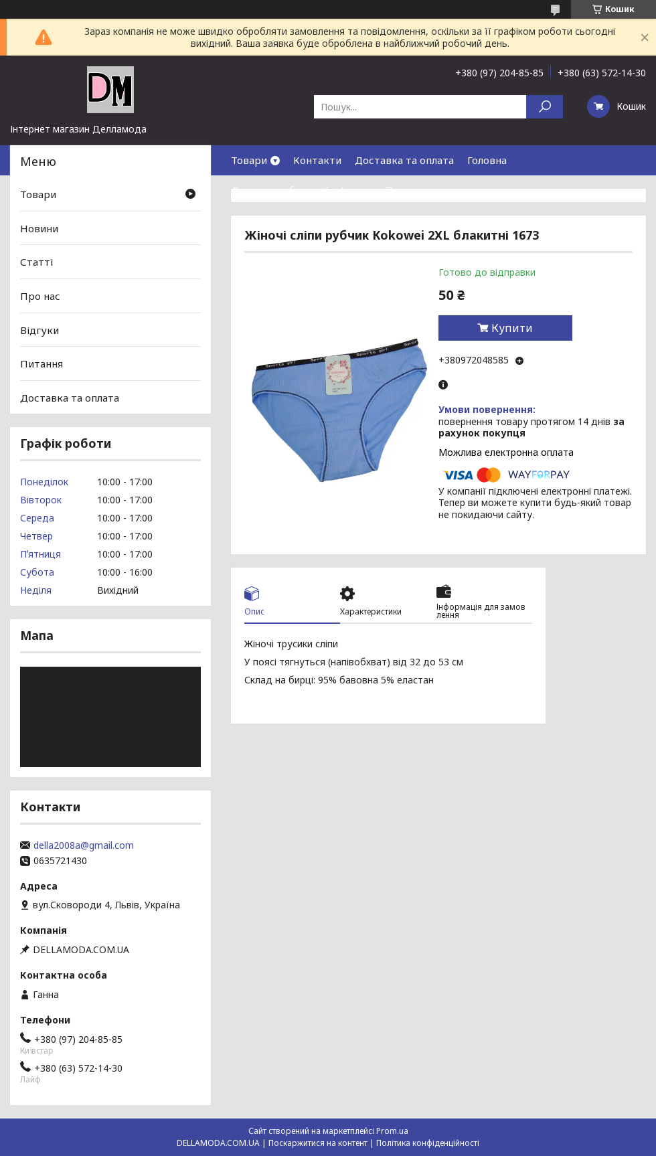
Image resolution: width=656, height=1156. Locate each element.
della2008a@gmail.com (83, 845)
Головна (487, 160)
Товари (249, 160)
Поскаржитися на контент (317, 1143)
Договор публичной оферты (301, 190)
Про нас (405, 190)
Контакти (317, 160)
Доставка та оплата (404, 160)
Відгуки (39, 329)
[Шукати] (544, 106)
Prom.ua (392, 1131)
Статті (36, 261)
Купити (512, 328)
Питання (41, 363)
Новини (39, 228)
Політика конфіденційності (427, 1143)
